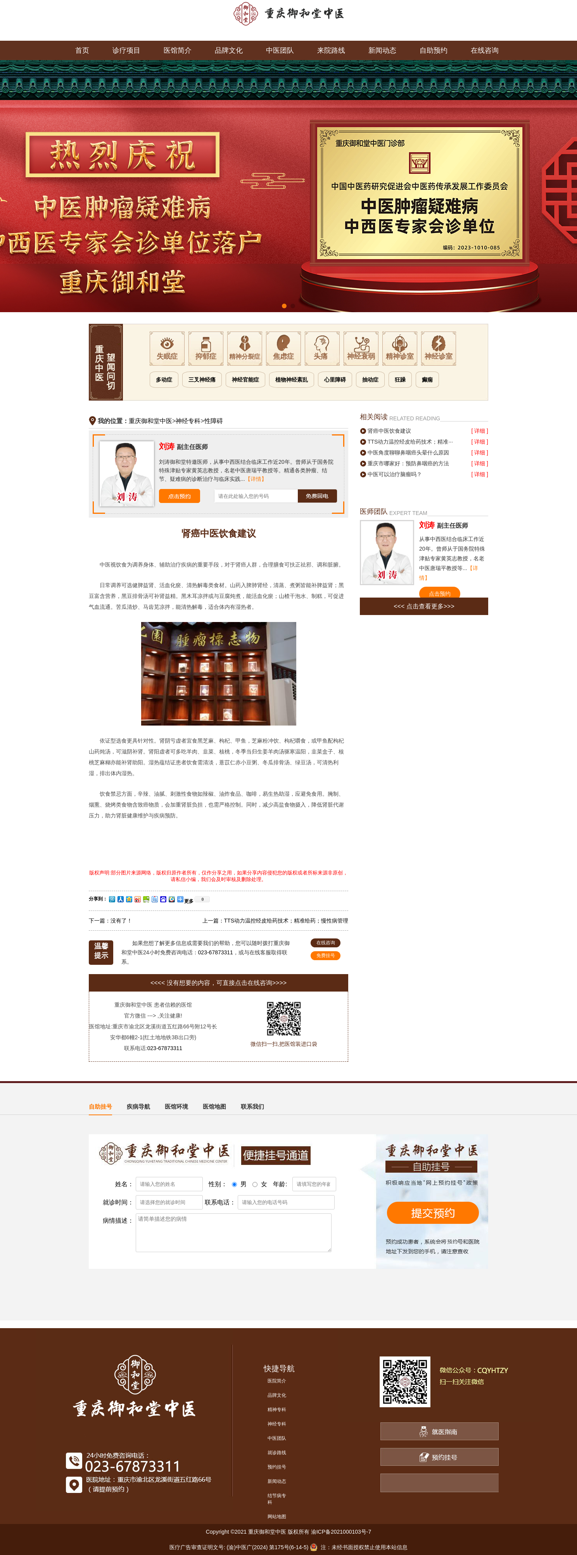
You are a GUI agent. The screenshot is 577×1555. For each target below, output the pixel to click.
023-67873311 (215, 952)
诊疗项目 (126, 50)
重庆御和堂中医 (150, 421)
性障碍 (213, 421)
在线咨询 (485, 50)
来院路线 (331, 50)
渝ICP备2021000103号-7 (341, 1532)
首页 (82, 50)
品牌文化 (229, 50)
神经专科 (188, 421)
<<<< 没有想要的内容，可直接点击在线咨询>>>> (218, 983)
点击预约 (440, 594)
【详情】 (256, 479)
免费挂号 (325, 955)
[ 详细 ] (479, 431)
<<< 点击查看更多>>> (424, 606)
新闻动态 (382, 50)
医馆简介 (178, 50)
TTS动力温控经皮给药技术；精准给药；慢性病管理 (286, 920)
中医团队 (280, 50)
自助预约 (433, 50)
